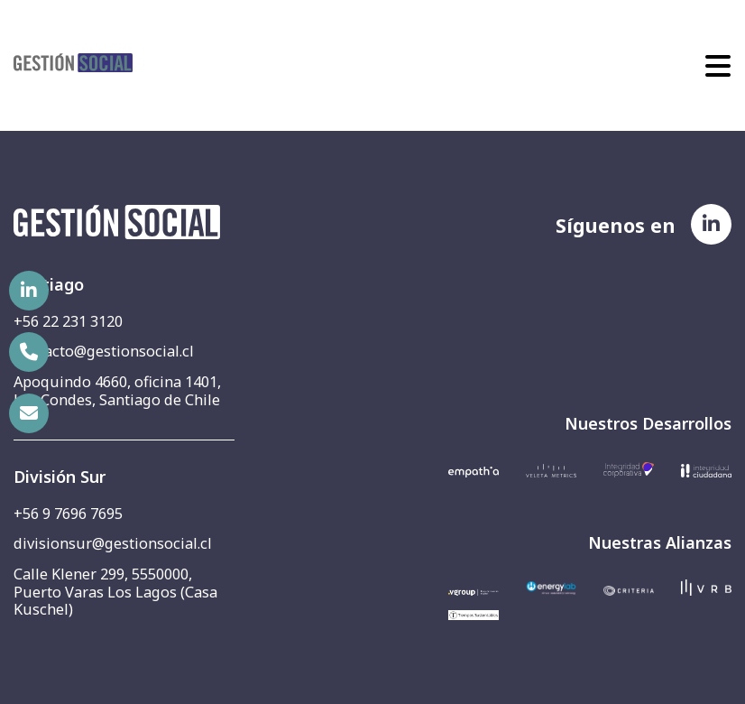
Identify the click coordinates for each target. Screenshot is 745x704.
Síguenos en (616, 224)
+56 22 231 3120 (68, 321)
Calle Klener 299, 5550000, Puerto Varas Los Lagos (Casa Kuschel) (115, 591)
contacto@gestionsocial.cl (104, 351)
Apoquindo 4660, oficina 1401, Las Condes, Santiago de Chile (117, 391)
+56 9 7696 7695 (68, 513)
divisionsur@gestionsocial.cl (113, 543)
